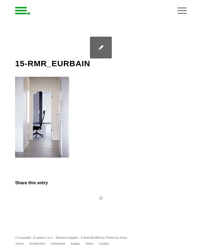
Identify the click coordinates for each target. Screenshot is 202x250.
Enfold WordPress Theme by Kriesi (104, 237)
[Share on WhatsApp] (101, 198)
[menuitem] (19, 243)
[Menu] (179, 11)
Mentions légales (67, 237)
